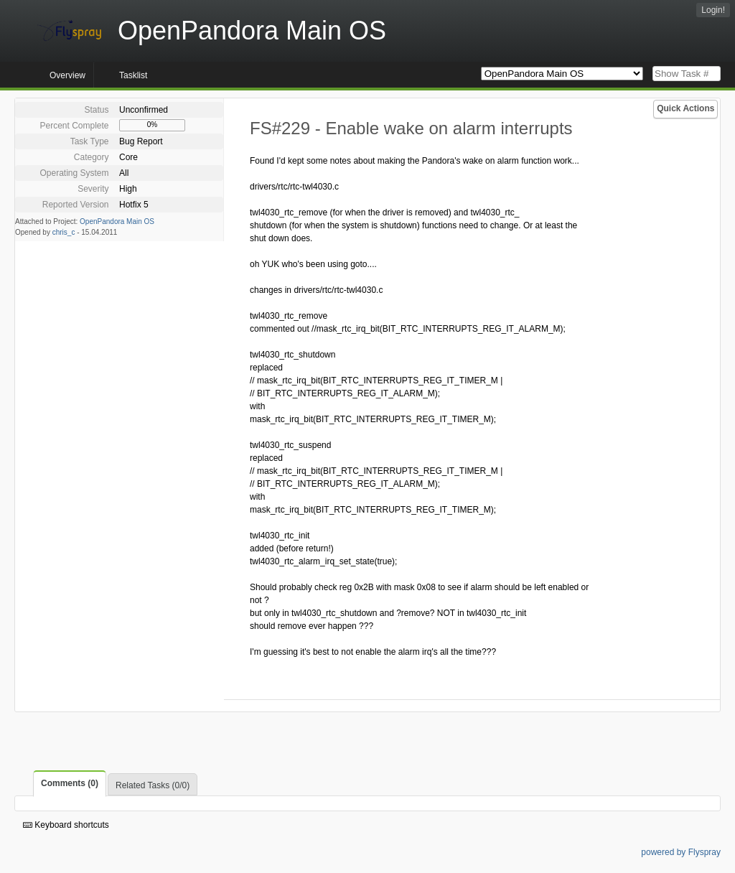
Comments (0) (69, 783)
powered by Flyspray (681, 852)
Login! (713, 10)
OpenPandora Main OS (117, 221)
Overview (67, 75)
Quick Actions (685, 108)
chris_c (63, 232)
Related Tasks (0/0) (152, 785)
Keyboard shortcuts (66, 825)
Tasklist (133, 75)
